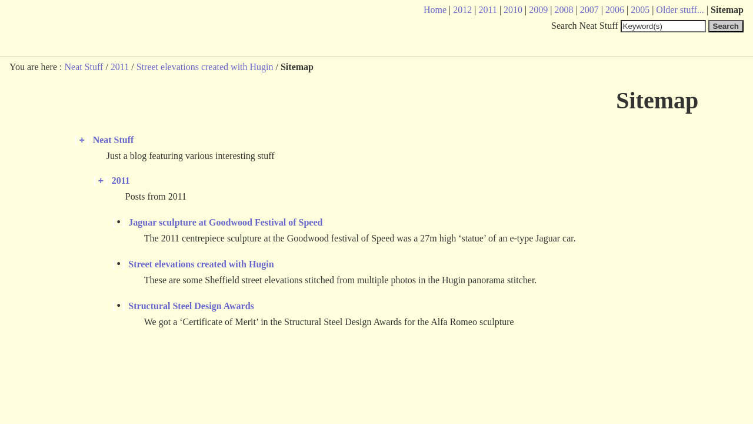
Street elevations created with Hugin (205, 67)
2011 (120, 67)
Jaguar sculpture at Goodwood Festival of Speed (225, 226)
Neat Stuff (83, 67)
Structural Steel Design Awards (191, 311)
